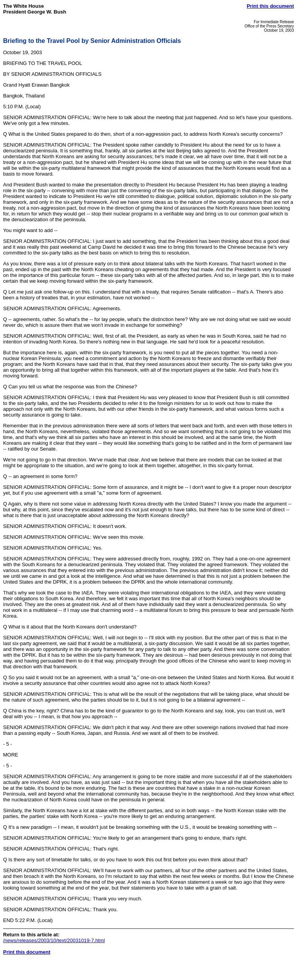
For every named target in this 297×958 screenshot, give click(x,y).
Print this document (270, 6)
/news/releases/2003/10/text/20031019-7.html (54, 940)
